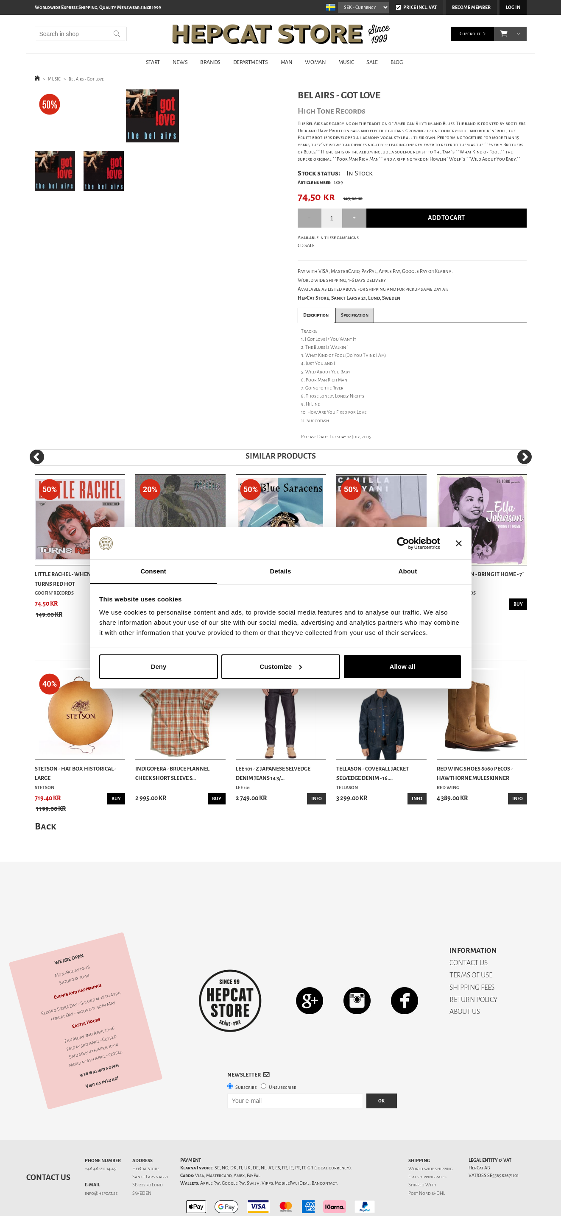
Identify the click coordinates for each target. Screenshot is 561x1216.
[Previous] (37, 457)
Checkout (470, 34)
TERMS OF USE (470, 945)
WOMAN (315, 62)
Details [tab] (280, 571)
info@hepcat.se (101, 1163)
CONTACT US (468, 933)
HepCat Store (145, 1139)
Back (45, 826)
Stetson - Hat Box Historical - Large (75, 773)
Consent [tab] (153, 571)
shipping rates (431, 1147)
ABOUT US (464, 981)
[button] (504, 34)
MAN (287, 62)
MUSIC (346, 62)
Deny (159, 666)
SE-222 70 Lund (147, 1155)
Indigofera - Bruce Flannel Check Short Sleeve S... (172, 773)
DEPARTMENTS (250, 62)
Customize (281, 666)
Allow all (403, 666)
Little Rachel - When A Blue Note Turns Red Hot (79, 578)
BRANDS (210, 62)
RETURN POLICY (473, 970)
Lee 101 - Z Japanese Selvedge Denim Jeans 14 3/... (273, 773)
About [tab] (408, 571)
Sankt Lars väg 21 (150, 1147)
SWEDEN (141, 1163)
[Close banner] (459, 543)
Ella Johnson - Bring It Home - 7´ (480, 574)
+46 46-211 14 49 (101, 1139)
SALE (371, 62)
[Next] (524, 457)
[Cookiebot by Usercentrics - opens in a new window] (403, 543)
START (153, 62)
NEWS (180, 62)
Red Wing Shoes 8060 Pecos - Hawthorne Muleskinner (475, 773)
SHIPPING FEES (471, 957)
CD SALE (306, 245)
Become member (471, 7)
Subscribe (246, 1058)
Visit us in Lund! (102, 1052)
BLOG (396, 62)
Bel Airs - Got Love (86, 79)
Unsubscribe (282, 1058)
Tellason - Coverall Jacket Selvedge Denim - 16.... (372, 773)
